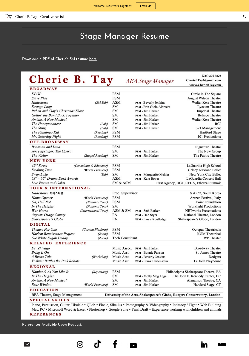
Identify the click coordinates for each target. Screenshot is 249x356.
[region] (124, 5)
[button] (244, 16)
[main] (124, 36)
